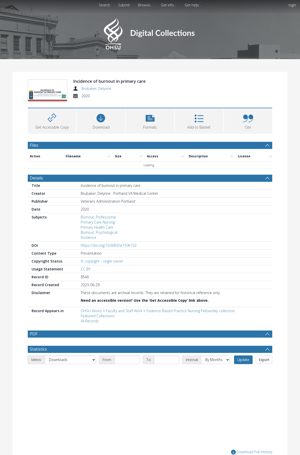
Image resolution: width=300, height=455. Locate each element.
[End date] (166, 371)
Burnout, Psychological (99, 232)
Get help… (193, 5)
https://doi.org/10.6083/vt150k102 (109, 245)
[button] (150, 120)
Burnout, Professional (98, 217)
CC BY (85, 269)
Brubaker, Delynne (96, 88)
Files (34, 145)
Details (36, 178)
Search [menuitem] (104, 5)
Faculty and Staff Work (124, 310)
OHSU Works (91, 310)
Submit (124, 5)
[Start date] (127, 371)
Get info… (168, 5)
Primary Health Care (97, 227)
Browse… (145, 5)
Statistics (38, 361)
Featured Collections (98, 315)
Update (243, 371)
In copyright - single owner (102, 261)
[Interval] (215, 371)
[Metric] (70, 371)
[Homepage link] (150, 32)
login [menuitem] (292, 5)
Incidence (88, 237)
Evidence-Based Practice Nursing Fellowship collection (190, 310)
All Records (90, 321)
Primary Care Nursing (98, 222)
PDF (33, 334)
